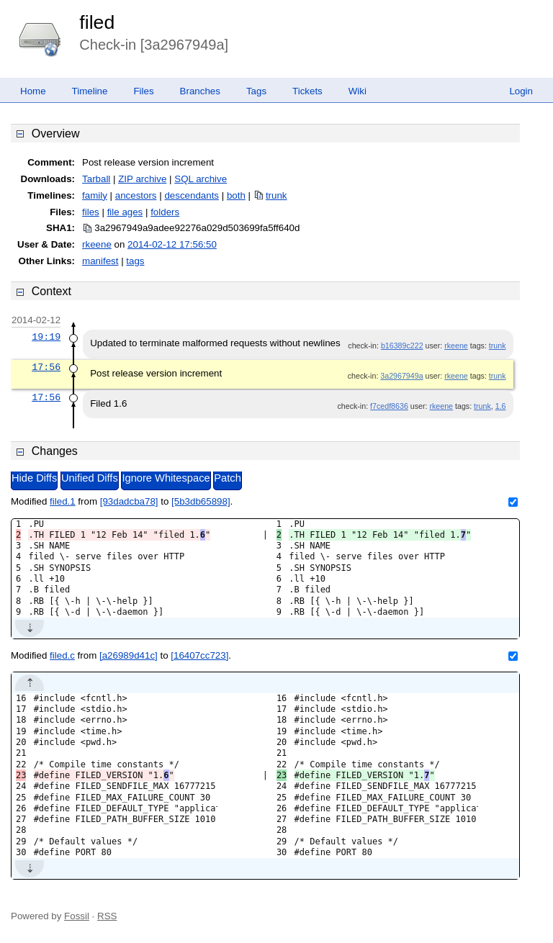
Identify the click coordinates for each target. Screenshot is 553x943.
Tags (256, 91)
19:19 (46, 336)
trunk (276, 195)
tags (135, 261)
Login (521, 91)
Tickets (307, 91)
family (94, 195)
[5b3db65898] (200, 501)
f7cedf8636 (389, 406)
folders (164, 212)
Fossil (76, 916)
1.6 (500, 406)
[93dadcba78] (129, 501)
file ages (125, 212)
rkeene (97, 244)
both (236, 195)
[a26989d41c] (128, 655)
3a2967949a (401, 375)
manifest (100, 261)
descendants (191, 195)
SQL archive (200, 178)
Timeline (90, 91)
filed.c (62, 655)
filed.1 (63, 501)
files (90, 212)
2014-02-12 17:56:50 (172, 244)
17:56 (46, 367)
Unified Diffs (89, 478)
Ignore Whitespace (166, 478)
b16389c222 (402, 345)
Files (143, 91)
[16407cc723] (199, 655)
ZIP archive (142, 178)
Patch (227, 478)
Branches (200, 91)
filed (96, 22)
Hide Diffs (34, 478)
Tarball (96, 178)
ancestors (136, 195)
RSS (107, 916)
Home (33, 91)
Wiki (358, 91)
